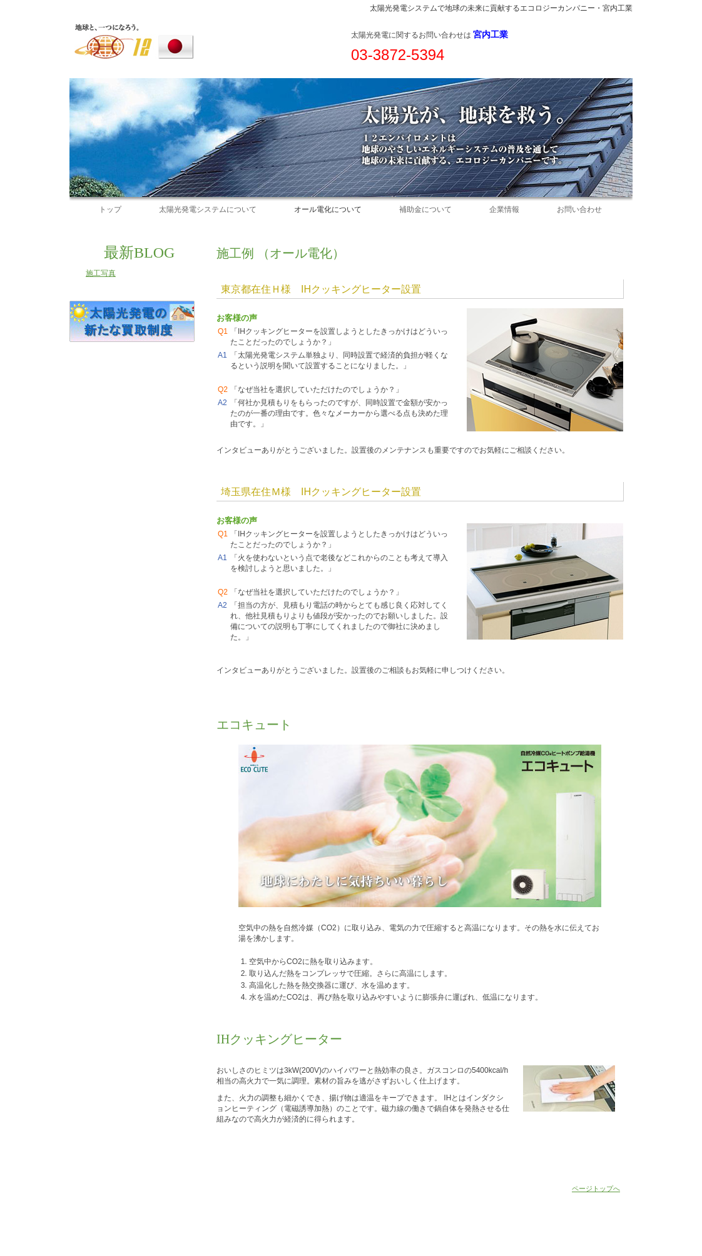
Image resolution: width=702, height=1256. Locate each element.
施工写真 (101, 273)
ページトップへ (596, 1188)
